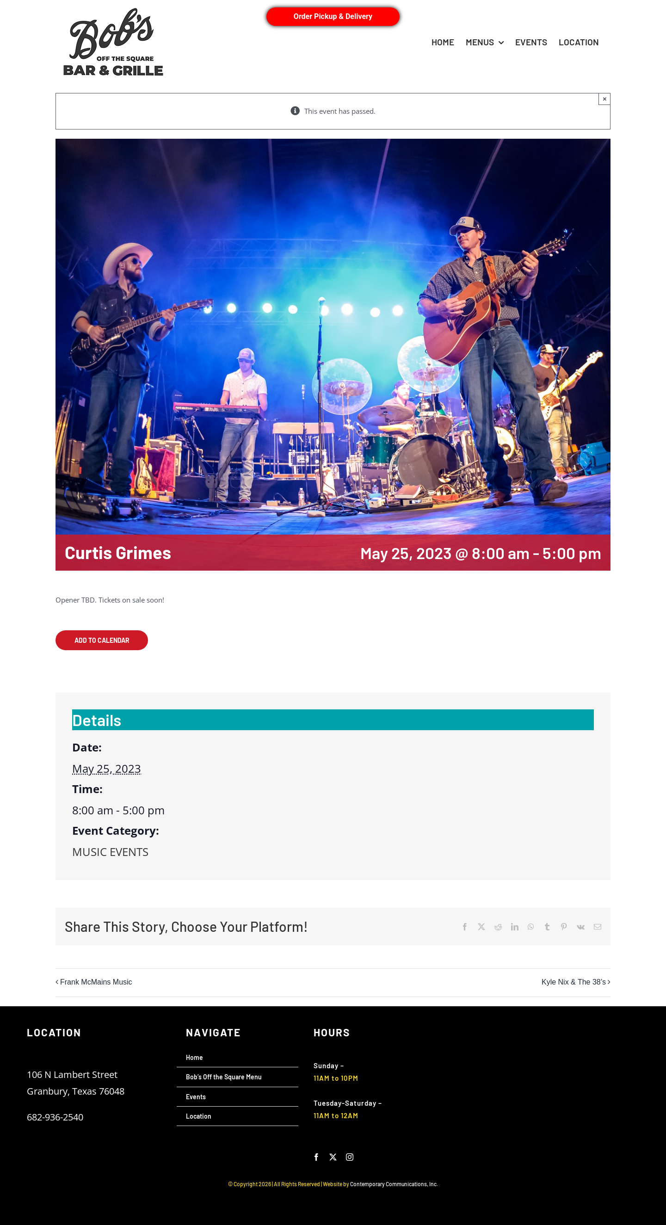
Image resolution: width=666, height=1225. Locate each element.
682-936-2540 (55, 1117)
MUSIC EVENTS (110, 851)
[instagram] (349, 1157)
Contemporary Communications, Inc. (394, 1184)
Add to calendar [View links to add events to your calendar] (102, 640)
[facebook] (316, 1157)
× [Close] (605, 99)
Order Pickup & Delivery (333, 16)
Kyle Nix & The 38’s (574, 982)
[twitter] (333, 1157)
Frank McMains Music (96, 982)
